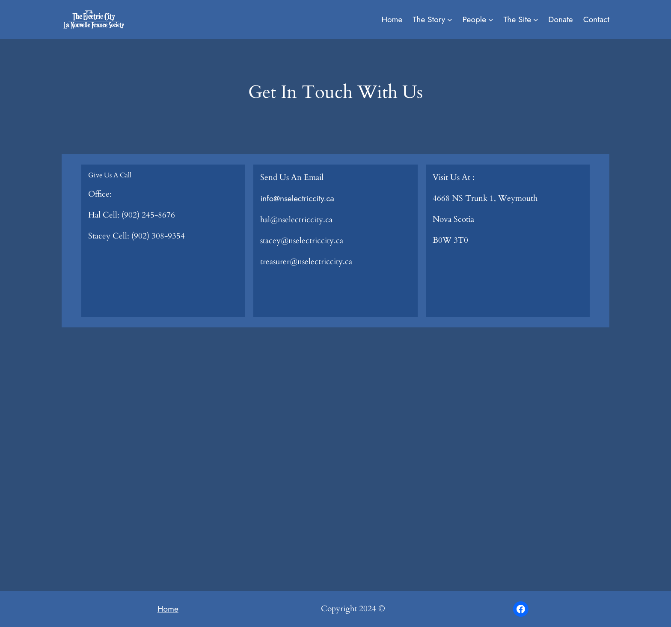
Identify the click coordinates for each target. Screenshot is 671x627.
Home (167, 609)
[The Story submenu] (449, 19)
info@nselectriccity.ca (297, 198)
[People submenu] (490, 19)
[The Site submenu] (535, 19)
